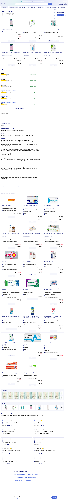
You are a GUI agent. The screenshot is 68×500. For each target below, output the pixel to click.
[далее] (61, 395)
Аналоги (60, 15)
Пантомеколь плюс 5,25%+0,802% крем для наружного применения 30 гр (31, 371)
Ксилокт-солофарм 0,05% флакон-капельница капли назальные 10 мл (52, 260)
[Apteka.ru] (4, 3)
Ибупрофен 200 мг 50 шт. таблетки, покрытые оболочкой (10, 289)
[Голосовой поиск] (47, 4)
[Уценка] (62, 4)
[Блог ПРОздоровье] (66, 13)
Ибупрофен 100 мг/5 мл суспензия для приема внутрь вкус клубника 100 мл (31, 260)
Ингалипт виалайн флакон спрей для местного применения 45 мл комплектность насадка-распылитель (52, 28)
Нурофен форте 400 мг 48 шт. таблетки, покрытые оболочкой (53, 343)
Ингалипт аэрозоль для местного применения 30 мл (32, 28)
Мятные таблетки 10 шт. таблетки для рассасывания (30, 289)
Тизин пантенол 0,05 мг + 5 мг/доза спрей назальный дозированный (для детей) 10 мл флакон (31, 317)
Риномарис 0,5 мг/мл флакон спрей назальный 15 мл (11, 317)
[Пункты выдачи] (66, 21)
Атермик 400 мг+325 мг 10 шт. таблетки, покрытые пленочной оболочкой (53, 289)
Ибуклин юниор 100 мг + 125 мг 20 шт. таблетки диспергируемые (52, 206)
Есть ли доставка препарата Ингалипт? (32, 480)
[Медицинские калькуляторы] (66, 16)
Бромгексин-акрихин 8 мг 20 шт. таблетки (30, 342)
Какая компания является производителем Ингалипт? (32, 477)
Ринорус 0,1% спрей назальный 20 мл (9, 342)
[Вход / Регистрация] (66, 7)
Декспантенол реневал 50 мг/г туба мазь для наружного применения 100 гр (31, 234)
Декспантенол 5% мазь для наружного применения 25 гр (53, 234)
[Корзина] (65, 4)
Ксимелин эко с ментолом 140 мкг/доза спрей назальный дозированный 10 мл (52, 317)
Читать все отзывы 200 (19, 108)
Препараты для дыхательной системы (17, 9)
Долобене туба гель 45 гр (6, 205)
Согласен (54, 497)
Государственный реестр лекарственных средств (11, 186)
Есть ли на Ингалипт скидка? (32, 483)
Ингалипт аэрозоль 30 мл (6, 27)
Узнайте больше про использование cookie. (19, 498)
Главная (2, 9)
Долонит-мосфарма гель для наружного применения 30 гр (9, 371)
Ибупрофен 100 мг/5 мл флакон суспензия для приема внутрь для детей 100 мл (10, 234)
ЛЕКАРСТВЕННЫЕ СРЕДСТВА (7, 9)
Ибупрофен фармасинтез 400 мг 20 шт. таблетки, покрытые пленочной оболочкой (32, 206)
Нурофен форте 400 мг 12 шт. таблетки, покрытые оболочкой (11, 260)
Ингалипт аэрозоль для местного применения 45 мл (11, 53)
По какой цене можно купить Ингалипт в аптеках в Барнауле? (32, 474)
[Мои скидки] (66, 10)
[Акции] (60, 4)
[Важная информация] (66, 18)
